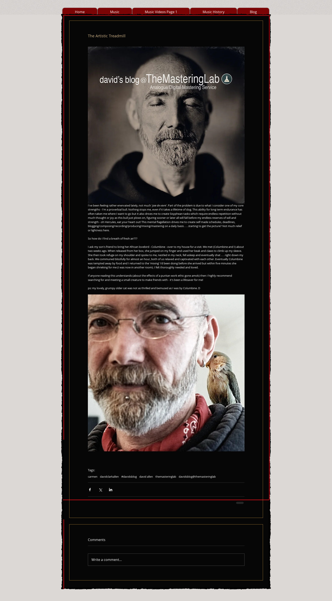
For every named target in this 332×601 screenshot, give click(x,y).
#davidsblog (129, 476)
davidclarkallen (109, 476)
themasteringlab (165, 476)
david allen (146, 476)
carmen (92, 476)
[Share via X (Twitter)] (100, 490)
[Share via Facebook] (90, 490)
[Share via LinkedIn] (111, 490)
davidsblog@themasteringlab (197, 476)
